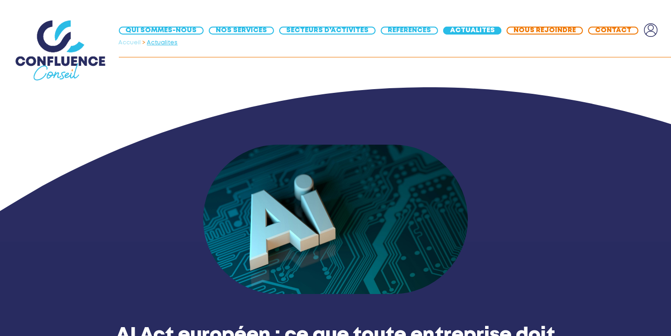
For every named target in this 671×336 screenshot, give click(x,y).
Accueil (129, 42)
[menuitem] (164, 31)
